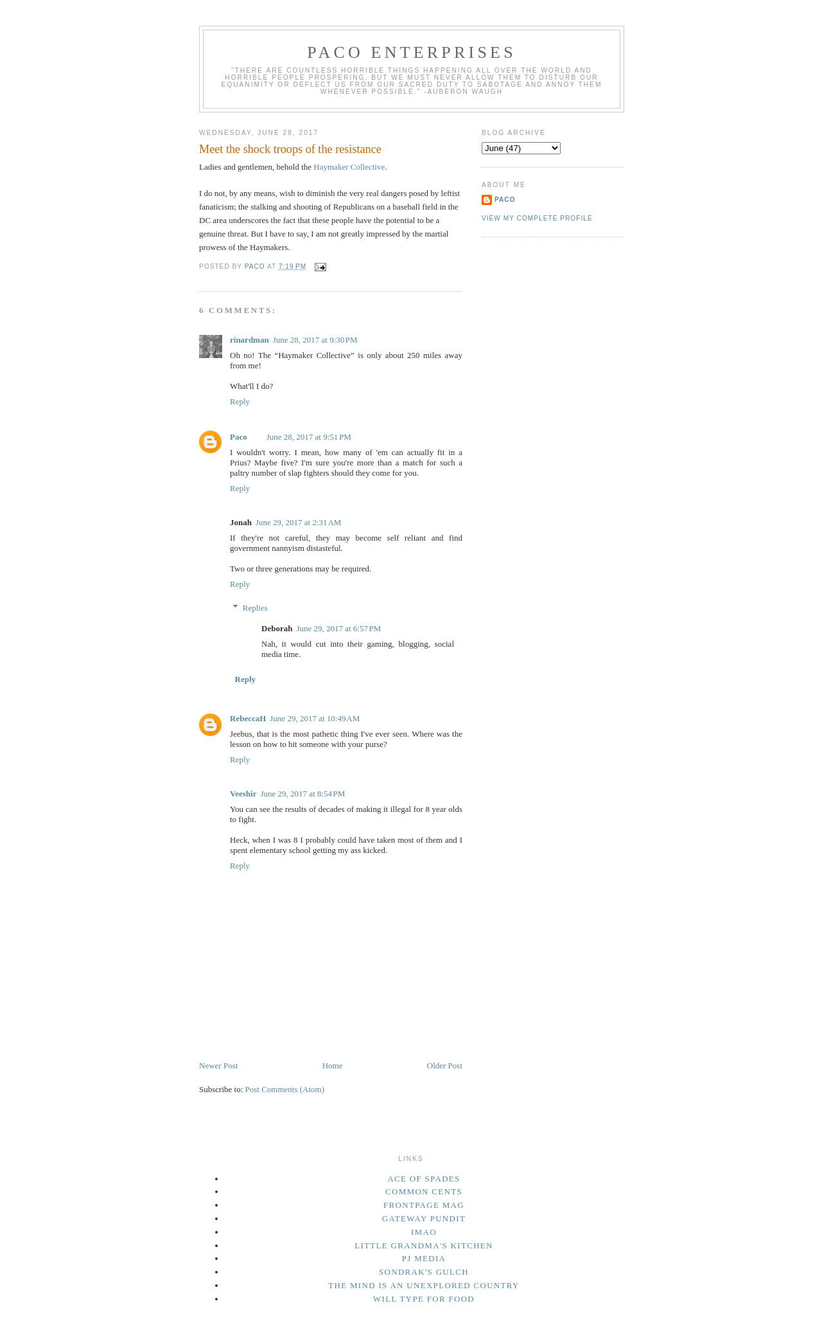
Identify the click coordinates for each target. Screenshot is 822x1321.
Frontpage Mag (423, 1205)
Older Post (444, 1065)
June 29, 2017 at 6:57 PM (338, 628)
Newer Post (218, 1065)
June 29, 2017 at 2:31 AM (298, 522)
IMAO (424, 1232)
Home (332, 1065)
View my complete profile (537, 218)
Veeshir (243, 793)
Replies (255, 608)
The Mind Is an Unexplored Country (424, 1285)
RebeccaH (248, 718)
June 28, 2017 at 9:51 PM (309, 437)
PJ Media (424, 1258)
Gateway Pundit (424, 1218)
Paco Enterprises (411, 52)
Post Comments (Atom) (285, 1089)
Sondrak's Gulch (424, 1272)
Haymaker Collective (349, 167)
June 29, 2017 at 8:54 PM (302, 793)
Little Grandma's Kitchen (423, 1245)
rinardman (249, 340)
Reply (240, 401)
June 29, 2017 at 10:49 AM (315, 718)
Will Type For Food (424, 1299)
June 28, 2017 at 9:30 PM (315, 340)
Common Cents (423, 1191)
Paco (238, 437)
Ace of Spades (423, 1178)
